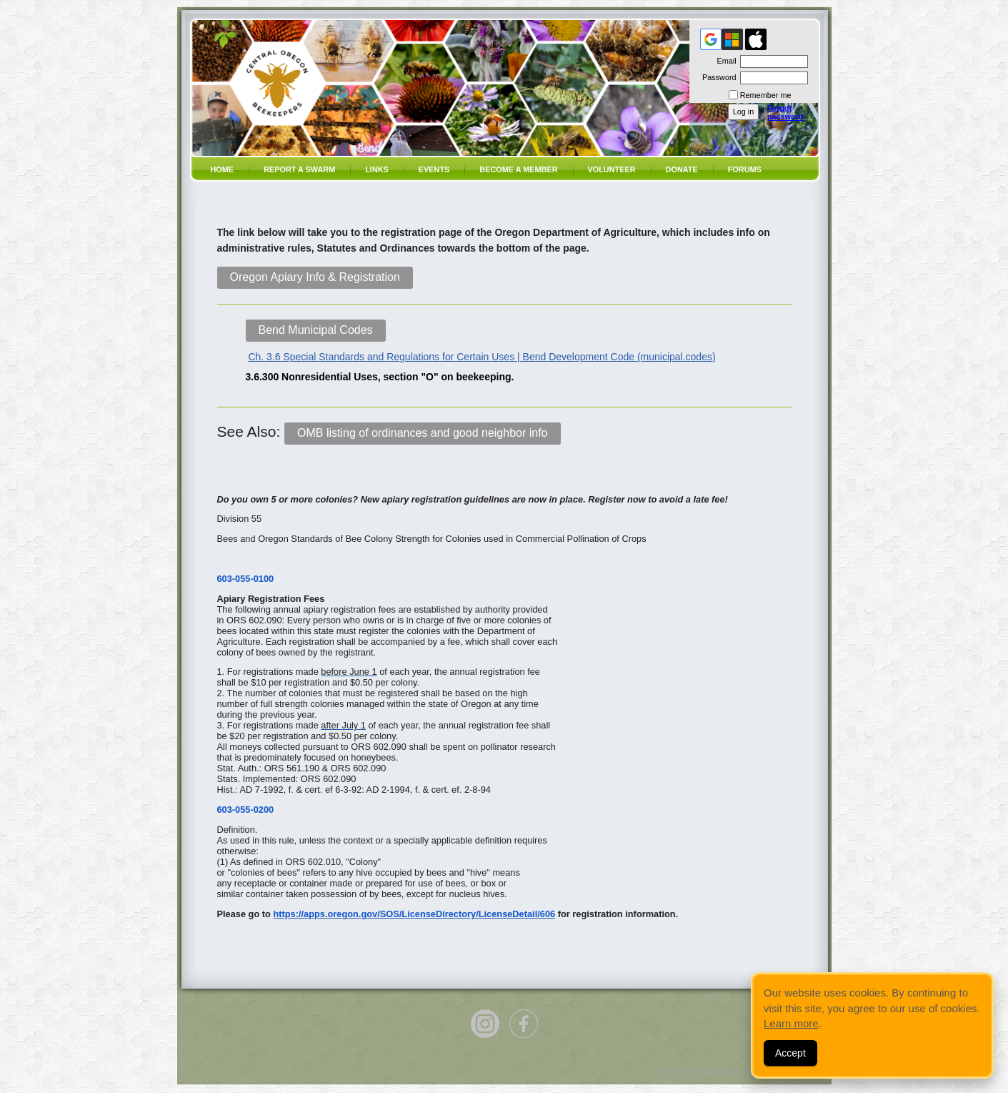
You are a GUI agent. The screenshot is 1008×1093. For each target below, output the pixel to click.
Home (222, 169)
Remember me (766, 95)
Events (434, 169)
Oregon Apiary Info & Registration (315, 277)
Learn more (791, 1023)
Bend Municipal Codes (316, 330)
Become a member (518, 169)
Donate (682, 169)
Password (717, 77)
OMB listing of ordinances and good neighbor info (422, 433)
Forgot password (785, 112)
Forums (745, 169)
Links (377, 169)
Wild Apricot (719, 1070)
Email (724, 60)
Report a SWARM (299, 169)
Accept (790, 1053)
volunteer (612, 169)
